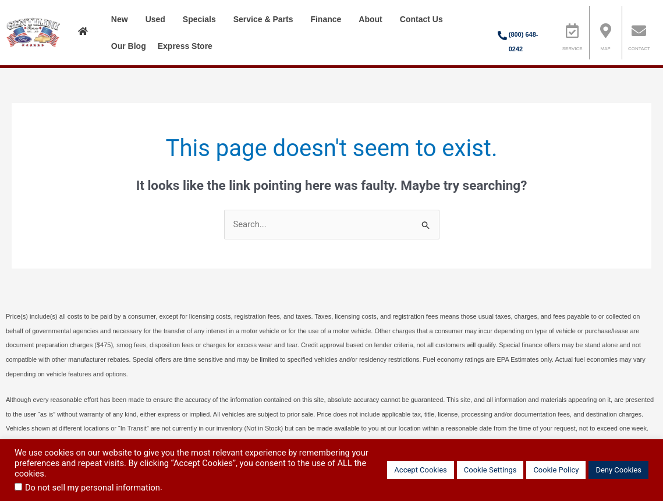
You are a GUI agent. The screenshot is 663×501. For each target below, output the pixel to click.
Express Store (188, 46)
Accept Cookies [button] (420, 469)
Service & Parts (266, 19)
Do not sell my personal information (92, 487)
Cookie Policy (556, 469)
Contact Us (424, 19)
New (122, 19)
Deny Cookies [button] (618, 469)
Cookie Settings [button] (490, 469)
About (373, 19)
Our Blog (128, 46)
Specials (202, 19)
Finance (328, 19)
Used (158, 19)
